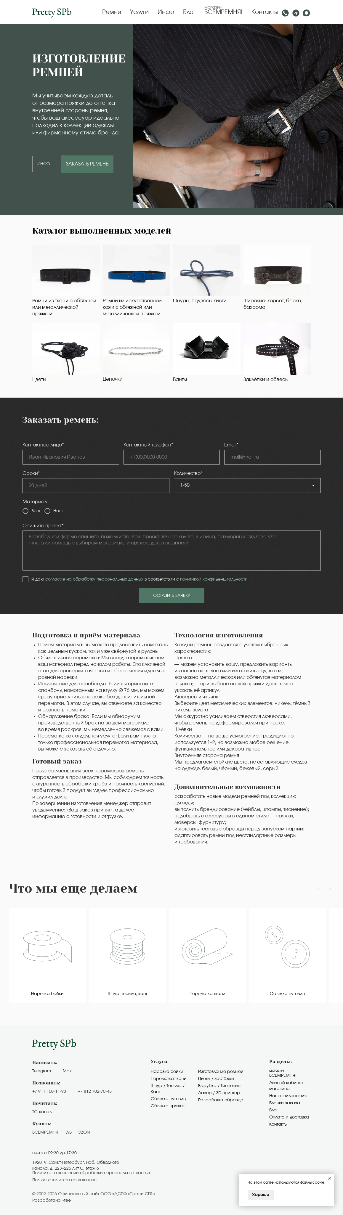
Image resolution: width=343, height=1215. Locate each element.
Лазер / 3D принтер (219, 1093)
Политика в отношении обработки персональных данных (91, 1173)
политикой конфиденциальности (214, 579)
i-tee (66, 1200)
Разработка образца (220, 1100)
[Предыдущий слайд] (319, 889)
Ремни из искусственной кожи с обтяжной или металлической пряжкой (132, 307)
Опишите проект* (43, 525)
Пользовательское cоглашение (64, 1180)
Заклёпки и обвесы (265, 379)
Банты (180, 379)
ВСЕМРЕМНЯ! (223, 12)
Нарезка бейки (167, 1072)
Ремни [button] (111, 12)
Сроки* (31, 473)
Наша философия (288, 1096)
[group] (47, 955)
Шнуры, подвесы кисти (200, 300)
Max (67, 1071)
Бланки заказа (284, 1103)
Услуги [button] (139, 12)
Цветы (39, 379)
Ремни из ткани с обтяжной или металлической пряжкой (64, 307)
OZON (84, 1132)
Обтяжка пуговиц (168, 1099)
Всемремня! (282, 1075)
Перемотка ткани (169, 1079)
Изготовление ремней (220, 1072)
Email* (231, 445)
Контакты (264, 12)
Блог (189, 12)
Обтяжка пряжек (168, 1106)
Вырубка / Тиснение (219, 1086)
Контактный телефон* (148, 445)
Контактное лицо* (43, 445)
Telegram (41, 1071)
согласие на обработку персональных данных (94, 579)
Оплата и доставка (289, 1117)
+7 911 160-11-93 (49, 1091)
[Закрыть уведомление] (330, 1178)
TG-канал (42, 1112)
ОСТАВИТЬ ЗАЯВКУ (171, 596)
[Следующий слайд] (329, 889)
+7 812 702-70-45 (95, 1091)
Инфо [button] (166, 12)
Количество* (188, 473)
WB (68, 1132)
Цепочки (113, 379)
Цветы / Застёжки (216, 1079)
